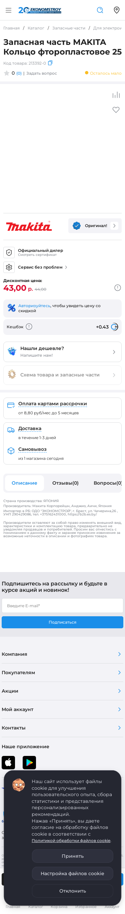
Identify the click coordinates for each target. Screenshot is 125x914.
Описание (24, 483)
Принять (73, 856)
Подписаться (62, 622)
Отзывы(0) (65, 483)
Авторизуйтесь (34, 305)
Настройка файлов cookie (72, 873)
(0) (19, 73)
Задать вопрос (41, 73)
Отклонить (72, 891)
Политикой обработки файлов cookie (71, 840)
